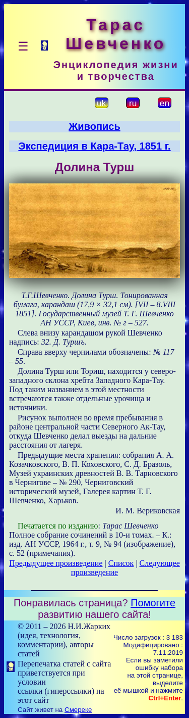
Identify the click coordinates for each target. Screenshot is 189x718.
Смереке (78, 709)
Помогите (153, 602)
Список (121, 563)
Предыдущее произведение (55, 563)
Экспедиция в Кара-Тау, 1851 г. (94, 146)
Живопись (94, 126)
